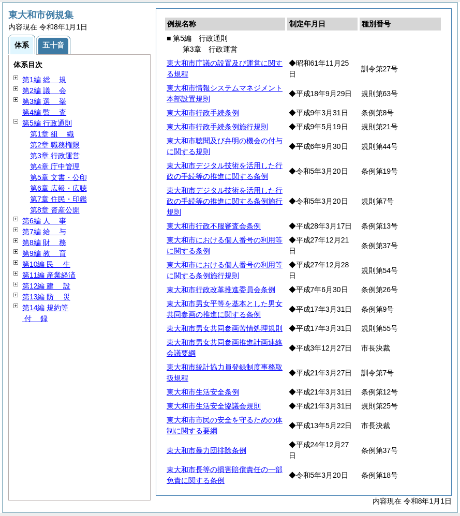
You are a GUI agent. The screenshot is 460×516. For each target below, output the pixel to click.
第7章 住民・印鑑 (58, 199)
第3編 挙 (44, 101)
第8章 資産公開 (55, 210)
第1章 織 (52, 134)
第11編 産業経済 (49, 275)
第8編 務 (44, 242)
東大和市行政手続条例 (203, 113)
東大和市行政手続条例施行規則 (217, 127)
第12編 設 (46, 286)
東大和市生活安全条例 (203, 392)
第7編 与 (44, 231)
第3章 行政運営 (55, 155)
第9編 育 (44, 253)
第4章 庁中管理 (55, 166)
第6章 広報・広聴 (58, 188)
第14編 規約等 (45, 307)
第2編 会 (44, 90)
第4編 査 (44, 112)
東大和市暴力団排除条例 (206, 450)
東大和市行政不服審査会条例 (214, 226)
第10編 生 (46, 264)
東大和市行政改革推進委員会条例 (221, 289)
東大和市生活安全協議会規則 (214, 406)
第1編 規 (44, 79)
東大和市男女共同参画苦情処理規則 (225, 328)
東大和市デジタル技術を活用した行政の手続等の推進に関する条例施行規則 (225, 201)
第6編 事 (44, 221)
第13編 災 (46, 297)
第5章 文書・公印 (58, 177)
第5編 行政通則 (47, 123)
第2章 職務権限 (55, 145)
